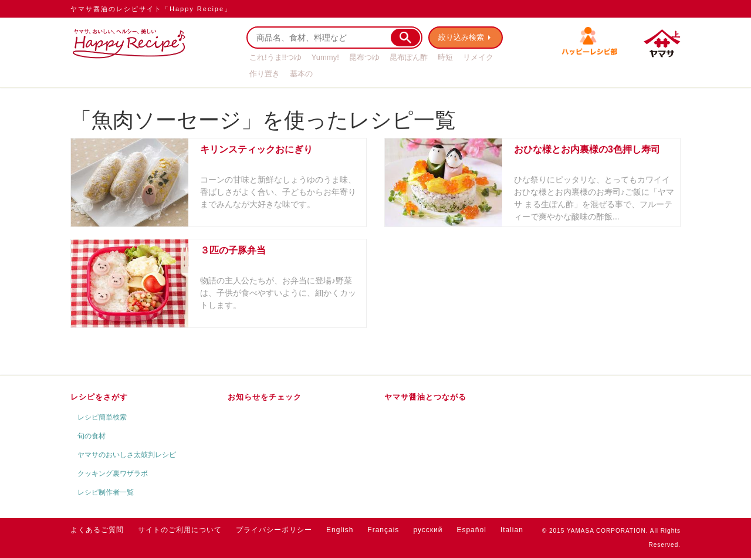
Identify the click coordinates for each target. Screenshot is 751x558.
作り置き (264, 73)
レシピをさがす (99, 397)
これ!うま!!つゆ (275, 57)
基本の (301, 73)
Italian (511, 530)
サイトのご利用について (180, 530)
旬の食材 (91, 436)
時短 (445, 57)
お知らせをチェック (265, 397)
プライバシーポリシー (274, 530)
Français (383, 530)
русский (427, 530)
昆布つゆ (364, 57)
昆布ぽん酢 (409, 57)
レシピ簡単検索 (102, 417)
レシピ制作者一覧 (105, 492)
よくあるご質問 (97, 530)
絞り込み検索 (461, 37)
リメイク (478, 57)
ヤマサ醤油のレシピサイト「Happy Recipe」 (151, 8)
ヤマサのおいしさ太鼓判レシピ (126, 455)
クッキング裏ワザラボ (112, 473)
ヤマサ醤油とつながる (425, 397)
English (339, 530)
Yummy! (325, 57)
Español (471, 530)
